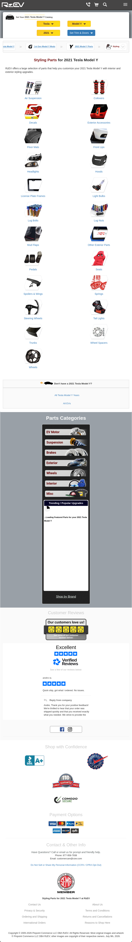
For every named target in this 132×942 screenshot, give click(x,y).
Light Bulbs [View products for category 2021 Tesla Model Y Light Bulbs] (99, 196)
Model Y (79, 23)
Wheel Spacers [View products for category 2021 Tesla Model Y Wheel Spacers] (98, 342)
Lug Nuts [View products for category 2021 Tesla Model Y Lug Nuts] (99, 220)
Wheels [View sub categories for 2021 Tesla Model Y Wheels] (51, 473)
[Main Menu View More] (125, 4)
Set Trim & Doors (81, 32)
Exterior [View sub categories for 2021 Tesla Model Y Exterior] (51, 463)
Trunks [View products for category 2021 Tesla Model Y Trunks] (33, 342)
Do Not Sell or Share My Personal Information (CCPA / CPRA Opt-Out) (66, 865)
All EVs (67, 403)
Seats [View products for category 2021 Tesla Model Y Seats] (99, 269)
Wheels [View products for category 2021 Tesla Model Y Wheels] (33, 367)
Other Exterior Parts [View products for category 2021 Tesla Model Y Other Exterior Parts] (99, 245)
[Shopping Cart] (96, 5)
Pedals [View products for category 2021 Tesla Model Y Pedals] (33, 269)
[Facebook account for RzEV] (62, 729)
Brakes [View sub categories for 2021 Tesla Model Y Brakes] (51, 452)
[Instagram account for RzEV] (70, 729)
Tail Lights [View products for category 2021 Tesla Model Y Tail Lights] (98, 318)
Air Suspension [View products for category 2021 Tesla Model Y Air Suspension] (33, 98)
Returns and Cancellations (97, 916)
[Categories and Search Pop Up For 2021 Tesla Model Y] (105, 5)
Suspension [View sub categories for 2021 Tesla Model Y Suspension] (54, 442)
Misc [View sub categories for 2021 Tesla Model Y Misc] (49, 493)
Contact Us (34, 904)
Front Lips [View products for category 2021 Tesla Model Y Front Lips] (98, 147)
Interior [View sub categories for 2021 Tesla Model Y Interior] (51, 483)
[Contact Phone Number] (88, 5)
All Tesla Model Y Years (67, 395)
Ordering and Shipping (34, 916)
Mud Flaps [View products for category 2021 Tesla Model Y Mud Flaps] (33, 245)
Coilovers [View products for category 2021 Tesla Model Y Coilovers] (99, 98)
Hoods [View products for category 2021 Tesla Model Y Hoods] (98, 171)
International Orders (34, 922)
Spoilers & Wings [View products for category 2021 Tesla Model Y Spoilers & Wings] (33, 293)
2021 (48, 32)
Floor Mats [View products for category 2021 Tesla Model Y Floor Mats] (33, 147)
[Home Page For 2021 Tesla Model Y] (13, 4)
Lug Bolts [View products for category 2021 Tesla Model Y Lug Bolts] (33, 220)
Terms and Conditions (97, 910)
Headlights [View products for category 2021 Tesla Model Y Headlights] (33, 171)
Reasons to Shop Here (97, 922)
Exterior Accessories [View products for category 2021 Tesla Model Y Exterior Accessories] (99, 122)
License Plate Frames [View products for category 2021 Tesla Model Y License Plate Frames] (33, 196)
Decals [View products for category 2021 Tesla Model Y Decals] (33, 122)
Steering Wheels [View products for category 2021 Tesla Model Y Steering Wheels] (33, 318)
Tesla (48, 23)
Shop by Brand (66, 596)
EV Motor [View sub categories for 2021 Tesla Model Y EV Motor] (53, 432)
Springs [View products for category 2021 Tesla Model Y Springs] (99, 293)
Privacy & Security (34, 910)
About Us (97, 904)
